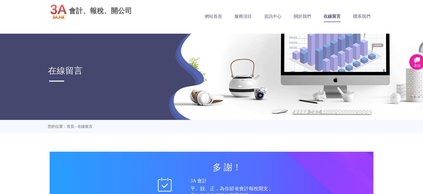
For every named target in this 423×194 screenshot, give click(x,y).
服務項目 (246, 16)
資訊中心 (276, 16)
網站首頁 (216, 16)
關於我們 (305, 16)
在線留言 (335, 16)
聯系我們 (365, 16)
